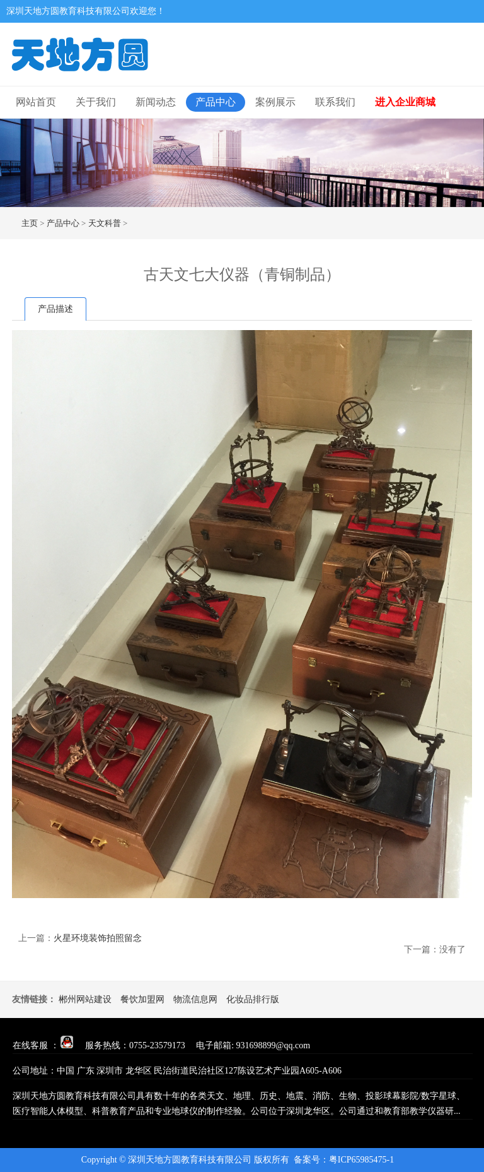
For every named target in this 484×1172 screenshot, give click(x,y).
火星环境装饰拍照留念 (98, 938)
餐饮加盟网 (142, 999)
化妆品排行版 (252, 999)
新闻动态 (155, 102)
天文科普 (104, 223)
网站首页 (36, 102)
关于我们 (96, 102)
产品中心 (215, 102)
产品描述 (55, 309)
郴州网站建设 (85, 999)
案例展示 (275, 102)
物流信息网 (195, 999)
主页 (29, 223)
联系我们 (335, 102)
